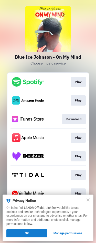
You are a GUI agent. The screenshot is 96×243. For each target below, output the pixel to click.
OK (27, 233)
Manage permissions (68, 233)
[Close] (88, 200)
